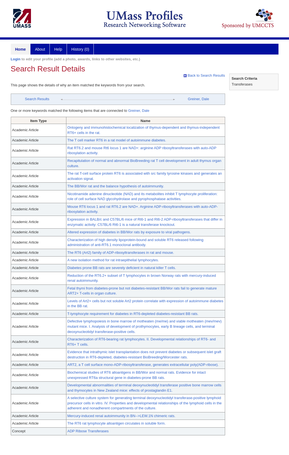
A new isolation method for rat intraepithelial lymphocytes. (113, 260)
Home (20, 49)
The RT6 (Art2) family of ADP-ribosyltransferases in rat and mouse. (120, 252)
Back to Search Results (204, 75)
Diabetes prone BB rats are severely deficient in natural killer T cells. (121, 268)
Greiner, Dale (198, 99)
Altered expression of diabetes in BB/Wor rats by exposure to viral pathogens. (129, 232)
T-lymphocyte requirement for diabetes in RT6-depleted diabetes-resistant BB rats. (133, 314)
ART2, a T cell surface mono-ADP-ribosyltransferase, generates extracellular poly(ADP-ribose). (143, 365)
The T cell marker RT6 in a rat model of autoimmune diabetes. (116, 140)
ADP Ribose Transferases (88, 431)
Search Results (37, 99)
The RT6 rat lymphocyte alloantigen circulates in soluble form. (116, 423)
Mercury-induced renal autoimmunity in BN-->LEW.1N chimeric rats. (121, 416)
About (40, 49)
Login (15, 59)
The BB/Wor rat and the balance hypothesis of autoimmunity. (115, 186)
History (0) (80, 49)
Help (58, 49)
